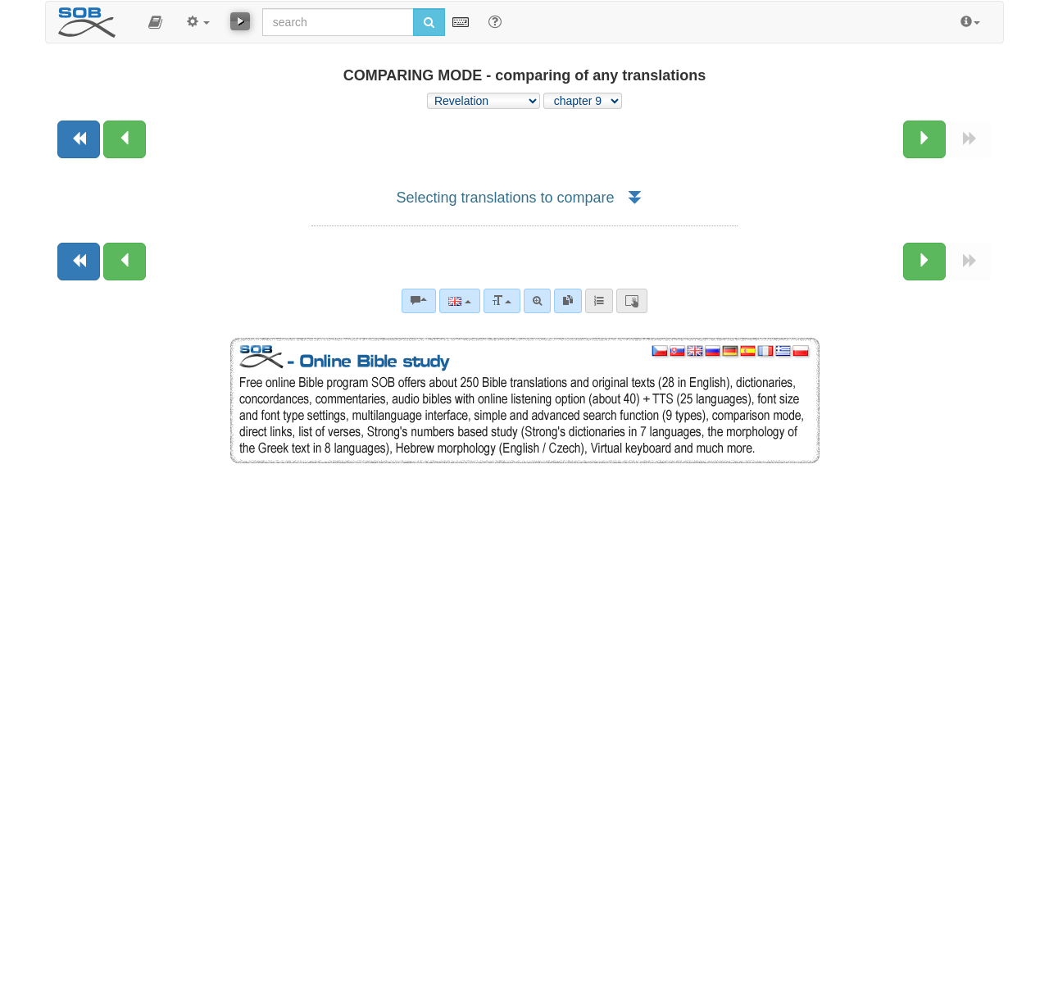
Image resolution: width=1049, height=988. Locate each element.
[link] (568, 301)
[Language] (459, 301)
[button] (155, 22)
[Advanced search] (537, 301)
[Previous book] (78, 139)
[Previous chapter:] (124, 139)
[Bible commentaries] (419, 301)
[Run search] (429, 22)
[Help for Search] (495, 21)
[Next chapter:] (924, 139)
